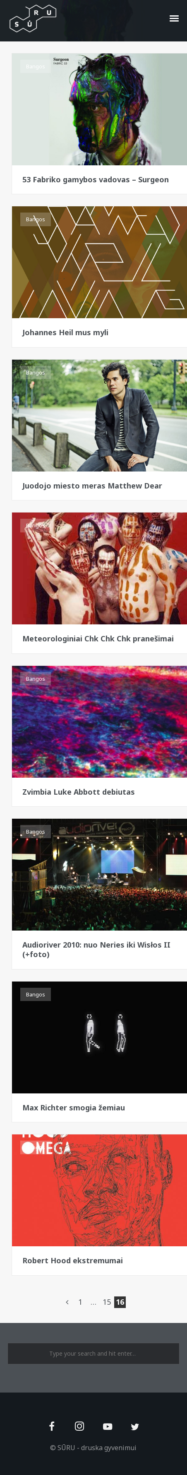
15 (107, 1302)
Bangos (35, 66)
